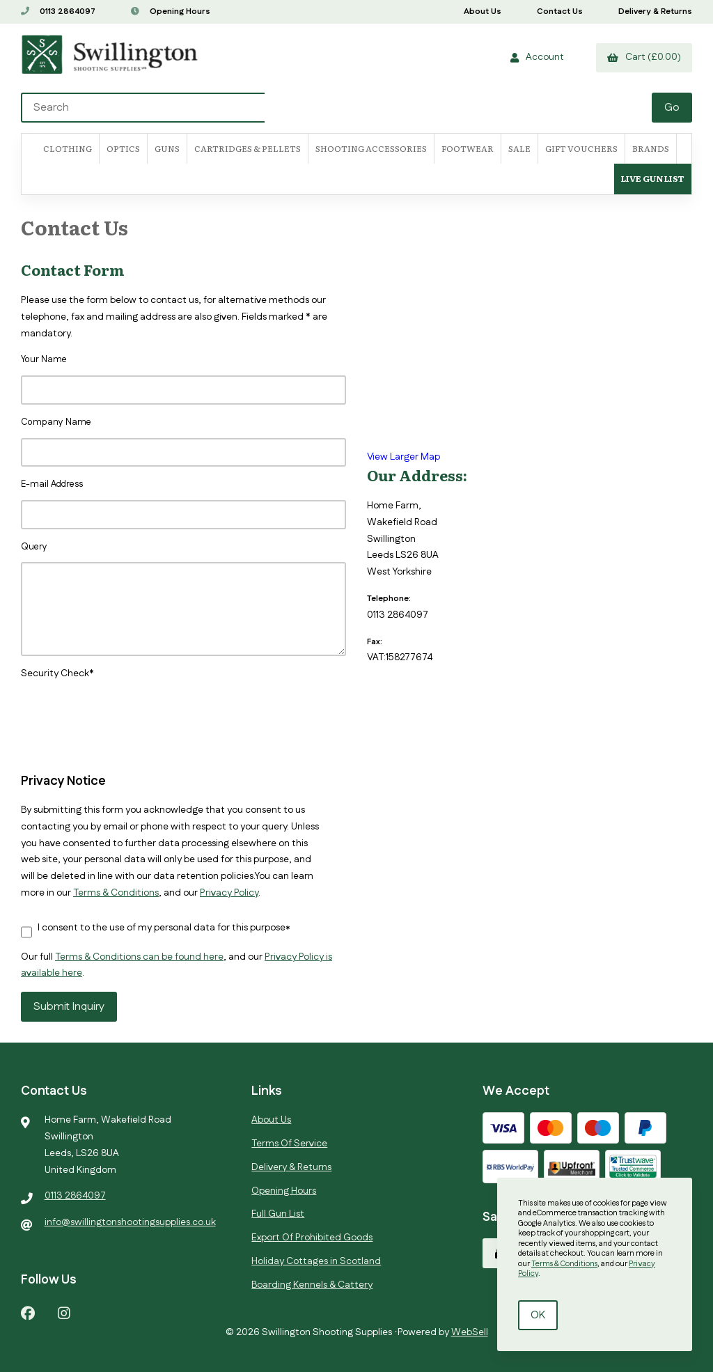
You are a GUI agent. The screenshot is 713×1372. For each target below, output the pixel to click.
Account (537, 57)
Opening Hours (170, 11)
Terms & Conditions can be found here (139, 957)
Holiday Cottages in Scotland (316, 1261)
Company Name (56, 422)
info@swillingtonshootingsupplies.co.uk (130, 1222)
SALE (519, 148)
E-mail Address (52, 484)
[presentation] (127, 710)
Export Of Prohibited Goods (312, 1238)
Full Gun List (277, 1214)
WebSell (469, 1332)
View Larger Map (403, 457)
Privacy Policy (229, 893)
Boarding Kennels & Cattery (312, 1285)
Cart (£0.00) (644, 57)
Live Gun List (652, 178)
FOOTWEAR (467, 148)
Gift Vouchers (581, 148)
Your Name (44, 359)
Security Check (55, 673)
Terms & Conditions (116, 893)
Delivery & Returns (655, 11)
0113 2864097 (58, 11)
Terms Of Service (289, 1144)
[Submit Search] (672, 108)
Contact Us (560, 11)
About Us (482, 11)
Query (34, 546)
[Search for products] (337, 108)
